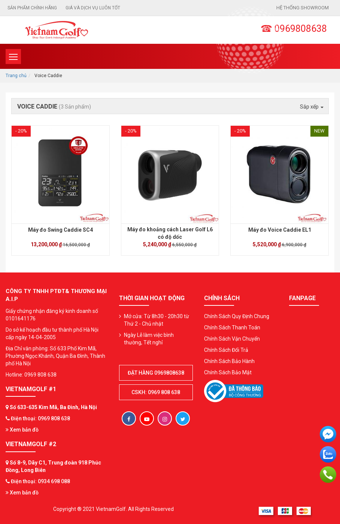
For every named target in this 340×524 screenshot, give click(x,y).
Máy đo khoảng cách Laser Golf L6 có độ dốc (170, 233)
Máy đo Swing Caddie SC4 (60, 230)
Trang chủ (16, 75)
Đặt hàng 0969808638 (156, 373)
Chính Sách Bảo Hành (229, 361)
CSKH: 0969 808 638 (155, 392)
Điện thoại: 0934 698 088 (40, 481)
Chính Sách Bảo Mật (228, 372)
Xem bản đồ (22, 430)
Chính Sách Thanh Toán (232, 327)
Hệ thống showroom (302, 7)
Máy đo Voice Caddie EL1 (279, 230)
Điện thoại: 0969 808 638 (40, 418)
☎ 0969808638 (294, 28)
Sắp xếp (312, 107)
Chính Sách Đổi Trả (226, 350)
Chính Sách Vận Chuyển (232, 339)
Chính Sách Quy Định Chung (236, 316)
